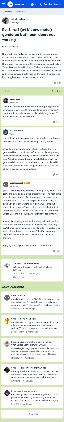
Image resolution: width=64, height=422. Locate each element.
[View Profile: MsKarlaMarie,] (5, 132)
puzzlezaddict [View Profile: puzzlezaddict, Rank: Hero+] (16, 183)
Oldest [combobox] (56, 91)
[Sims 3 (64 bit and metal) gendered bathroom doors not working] (18, 22)
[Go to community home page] (15, 4)
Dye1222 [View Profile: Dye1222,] (15, 404)
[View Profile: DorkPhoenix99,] (7, 321)
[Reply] (57, 83)
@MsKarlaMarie (10, 190)
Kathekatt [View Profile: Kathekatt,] (15, 381)
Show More (32, 414)
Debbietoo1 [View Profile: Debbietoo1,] (16, 308)
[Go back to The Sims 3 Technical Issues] (36, 263)
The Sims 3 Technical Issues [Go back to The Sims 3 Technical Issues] (14, 11)
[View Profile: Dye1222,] (7, 393)
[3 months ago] (28, 308)
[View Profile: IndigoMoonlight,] (5, 20)
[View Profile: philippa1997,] (7, 344)
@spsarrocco (32, 245)
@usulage (16, 245)
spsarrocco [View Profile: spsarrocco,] (15, 99)
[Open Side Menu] (4, 4)
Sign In (57, 4)
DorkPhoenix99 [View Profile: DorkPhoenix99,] (17, 332)
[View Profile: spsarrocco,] (5, 100)
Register (48, 4)
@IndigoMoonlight (27, 190)
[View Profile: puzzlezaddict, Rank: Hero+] (5, 184)
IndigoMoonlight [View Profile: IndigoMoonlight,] (18, 19)
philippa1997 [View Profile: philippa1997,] (16, 357)
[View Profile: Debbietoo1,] (7, 298)
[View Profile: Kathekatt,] (7, 370)
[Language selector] (33, 4)
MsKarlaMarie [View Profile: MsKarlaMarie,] (16, 130)
